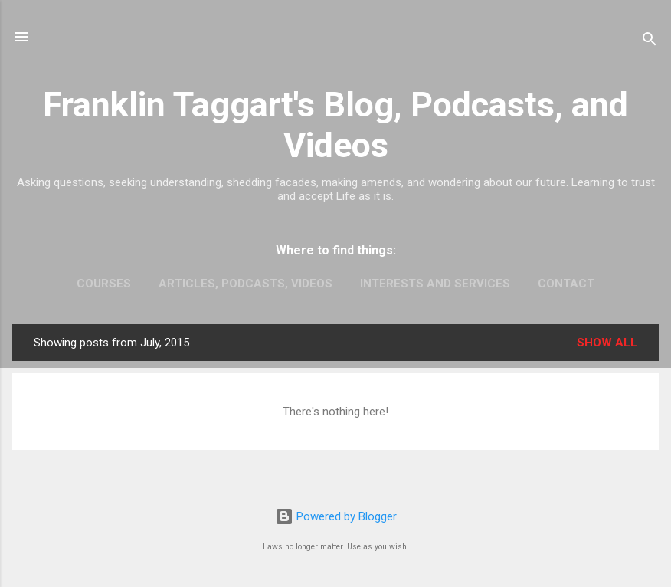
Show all (607, 342)
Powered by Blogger (336, 516)
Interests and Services (435, 283)
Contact (566, 283)
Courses (104, 283)
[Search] (649, 41)
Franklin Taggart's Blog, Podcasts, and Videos (335, 125)
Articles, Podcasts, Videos (245, 283)
